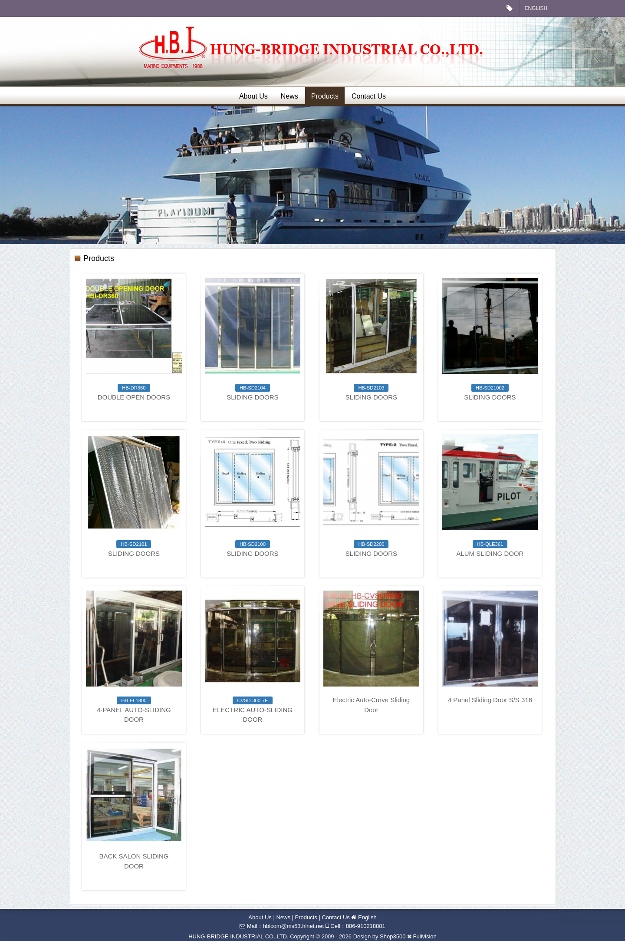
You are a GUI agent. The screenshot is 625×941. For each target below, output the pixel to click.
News (289, 96)
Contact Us (369, 96)
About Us (253, 96)
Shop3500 (392, 936)
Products (325, 96)
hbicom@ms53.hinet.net (293, 926)
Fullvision (425, 936)
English (535, 8)
